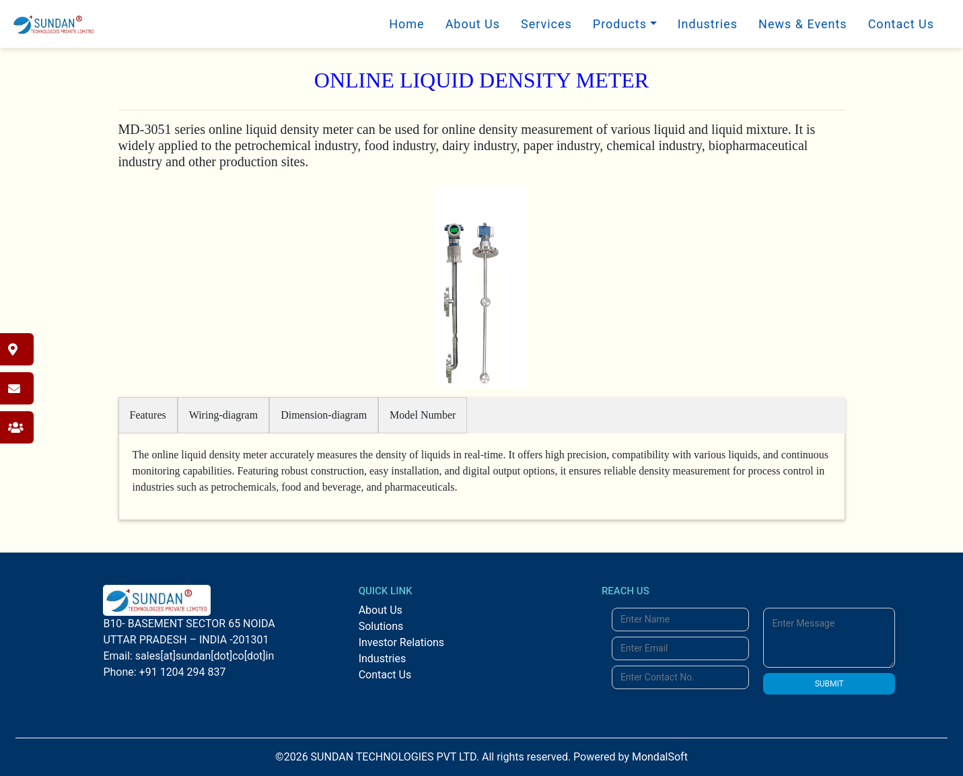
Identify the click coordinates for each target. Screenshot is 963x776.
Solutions (381, 626)
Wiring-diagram (223, 415)
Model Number (423, 415)
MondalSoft (660, 756)
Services (546, 24)
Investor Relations (401, 642)
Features (148, 415)
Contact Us (901, 24)
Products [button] (620, 24)
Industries (708, 24)
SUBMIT (829, 684)
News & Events (802, 24)
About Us (472, 24)
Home (406, 24)
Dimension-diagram (324, 415)
